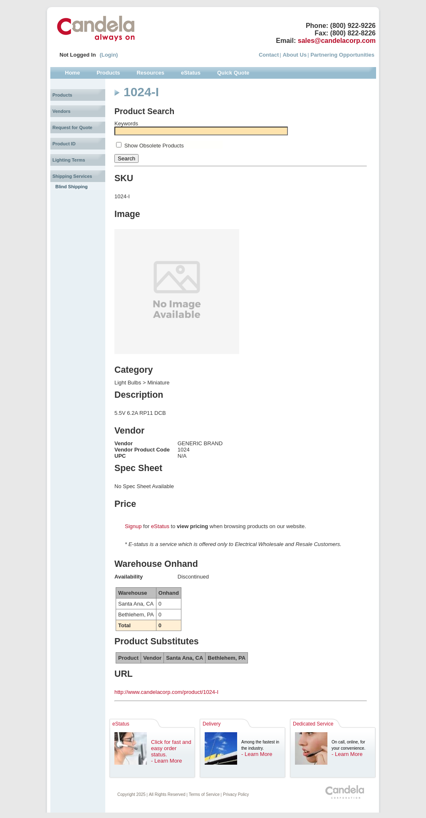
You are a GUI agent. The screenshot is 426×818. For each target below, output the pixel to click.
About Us (294, 55)
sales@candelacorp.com (337, 40)
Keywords (126, 123)
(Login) (108, 55)
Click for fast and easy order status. (171, 748)
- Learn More (166, 761)
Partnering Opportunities (342, 55)
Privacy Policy (236, 794)
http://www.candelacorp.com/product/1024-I (166, 692)
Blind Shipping (71, 186)
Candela (96, 28)
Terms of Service (204, 794)
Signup (133, 526)
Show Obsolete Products (154, 145)
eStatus (160, 526)
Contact (269, 55)
